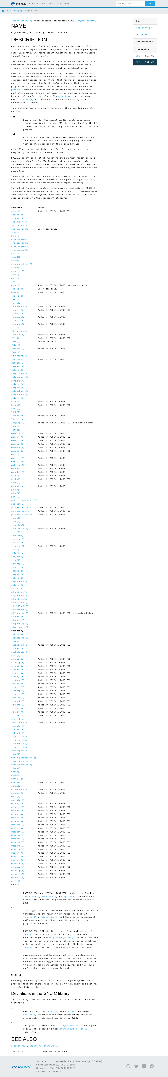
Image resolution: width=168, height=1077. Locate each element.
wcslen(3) (17, 828)
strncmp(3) (17, 690)
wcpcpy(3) (17, 803)
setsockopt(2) (19, 581)
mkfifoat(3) (18, 465)
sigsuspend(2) (19, 637)
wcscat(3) (17, 810)
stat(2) (15, 655)
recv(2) (15, 532)
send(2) (15, 560)
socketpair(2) (19, 652)
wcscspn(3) (17, 824)
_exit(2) (16, 299)
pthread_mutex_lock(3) (73, 1028)
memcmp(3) (17, 440)
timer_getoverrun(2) (23, 757)
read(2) (15, 521)
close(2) (16, 267)
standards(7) (52, 1045)
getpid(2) (17, 384)
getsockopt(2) (19, 394)
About (66, 3)
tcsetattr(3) (19, 747)
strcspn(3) (17, 680)
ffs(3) (15, 338)
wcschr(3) (17, 814)
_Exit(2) (16, 303)
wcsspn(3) (17, 852)
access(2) (17, 218)
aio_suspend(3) (20, 228)
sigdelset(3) (19, 599)
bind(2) (15, 236)
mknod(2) (16, 468)
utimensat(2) (19, 789)
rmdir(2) (16, 549)
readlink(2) (18, 525)
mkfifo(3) (17, 461)
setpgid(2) (17, 574)
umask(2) (16, 771)
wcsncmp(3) (17, 835)
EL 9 (59, 3)
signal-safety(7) (21, 20)
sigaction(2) (19, 592)
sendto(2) (17, 567)
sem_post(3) (18, 556)
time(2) (15, 754)
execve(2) (17, 295)
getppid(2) (17, 387)
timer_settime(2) (21, 764)
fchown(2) (17, 320)
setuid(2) (17, 585)
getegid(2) (17, 362)
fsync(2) (16, 352)
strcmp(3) (17, 673)
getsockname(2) (20, 391)
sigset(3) (17, 634)
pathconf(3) (48, 896)
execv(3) (16, 292)
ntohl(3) (16, 475)
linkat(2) (17, 415)
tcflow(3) (17, 729)
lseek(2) (16, 426)
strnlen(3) (17, 697)
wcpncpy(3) (17, 807)
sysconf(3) (70, 896)
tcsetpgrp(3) (19, 750)
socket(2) (17, 648)
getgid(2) (17, 370)
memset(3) (17, 451)
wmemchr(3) (17, 863)
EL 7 (43, 3)
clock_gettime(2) (21, 264)
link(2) (15, 412)
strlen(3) (17, 683)
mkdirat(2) (17, 458)
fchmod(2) (17, 313)
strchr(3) (17, 669)
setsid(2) (17, 578)
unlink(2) (17, 778)
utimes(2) (17, 793)
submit (150, 3)
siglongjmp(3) (19, 613)
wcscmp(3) (17, 817)
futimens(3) (18, 359)
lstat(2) (16, 429)
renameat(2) (18, 546)
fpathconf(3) (31, 896)
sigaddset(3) (19, 595)
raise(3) (16, 518)
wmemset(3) (17, 877)
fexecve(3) (17, 334)
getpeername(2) (20, 377)
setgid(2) (17, 570)
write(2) (16, 881)
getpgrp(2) (17, 380)
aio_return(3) (19, 225)
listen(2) (17, 419)
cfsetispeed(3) (20, 246)
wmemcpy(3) (17, 870)
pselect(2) (17, 503)
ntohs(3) (16, 479)
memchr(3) (17, 436)
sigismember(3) (20, 609)
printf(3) (17, 89)
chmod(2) (16, 257)
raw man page (142, 34)
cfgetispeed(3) (20, 239)
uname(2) (16, 775)
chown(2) (16, 260)
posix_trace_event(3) (24, 500)
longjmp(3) (17, 422)
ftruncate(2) (19, 355)
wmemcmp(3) (17, 867)
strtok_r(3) (18, 715)
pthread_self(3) (21, 511)
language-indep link (145, 28)
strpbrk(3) (17, 701)
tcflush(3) (17, 733)
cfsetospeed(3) (20, 250)
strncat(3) (17, 687)
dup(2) (15, 278)
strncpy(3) (17, 694)
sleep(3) (16, 641)
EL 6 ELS (33, 3)
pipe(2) (15, 493)
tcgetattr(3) (19, 736)
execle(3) (17, 288)
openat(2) (17, 486)
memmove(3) (17, 447)
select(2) (17, 553)
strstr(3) (17, 711)
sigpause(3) (18, 620)
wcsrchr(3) (17, 849)
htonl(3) (16, 401)
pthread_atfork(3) (64, 937)
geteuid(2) (17, 366)
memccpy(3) (17, 433)
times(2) (16, 768)
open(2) (15, 482)
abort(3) (16, 211)
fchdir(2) (17, 310)
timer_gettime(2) (21, 761)
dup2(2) (15, 281)
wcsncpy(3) (17, 838)
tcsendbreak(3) (20, 743)
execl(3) (16, 285)
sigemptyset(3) (20, 602)
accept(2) (17, 214)
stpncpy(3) (17, 662)
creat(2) (16, 274)
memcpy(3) (17, 444)
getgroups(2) (19, 373)
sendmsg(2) (17, 563)
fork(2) (15, 341)
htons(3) (16, 405)
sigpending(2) (19, 623)
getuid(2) (17, 398)
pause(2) (16, 489)
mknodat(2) (17, 472)
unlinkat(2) (18, 782)
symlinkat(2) (19, 722)
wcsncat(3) (17, 831)
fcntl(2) (16, 327)
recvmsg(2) (17, 539)
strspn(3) (17, 708)
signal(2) (17, 616)
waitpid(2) (17, 800)
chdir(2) (16, 253)
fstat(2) (16, 345)
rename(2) (17, 542)
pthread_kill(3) (21, 507)
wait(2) (15, 796)
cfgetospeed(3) (20, 242)
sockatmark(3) (19, 644)
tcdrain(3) (17, 726)
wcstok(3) (17, 860)
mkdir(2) (16, 454)
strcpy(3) (17, 676)
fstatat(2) (17, 348)
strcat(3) (17, 666)
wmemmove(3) (18, 874)
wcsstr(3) (17, 856)
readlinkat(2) (19, 528)
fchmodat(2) (18, 317)
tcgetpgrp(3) (19, 740)
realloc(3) (29, 1014)
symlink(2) (17, 719)
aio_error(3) (19, 221)
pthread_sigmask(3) (23, 514)
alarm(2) (16, 232)
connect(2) (17, 271)
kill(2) (15, 408)
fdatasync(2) (19, 331)
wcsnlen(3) (17, 842)
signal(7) (35, 1045)
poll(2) (15, 496)
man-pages (19, 11)
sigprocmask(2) (20, 627)
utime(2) (16, 785)
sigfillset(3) (19, 606)
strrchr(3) (17, 704)
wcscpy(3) (17, 821)
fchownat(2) (18, 324)
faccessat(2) (19, 306)
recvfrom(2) (18, 535)
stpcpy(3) (17, 659)
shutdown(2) (18, 588)
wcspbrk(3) (17, 845)
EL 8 (51, 3)
